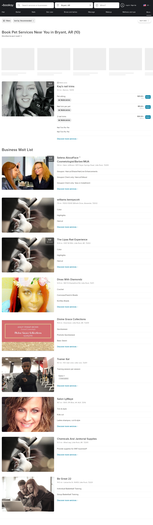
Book (148, 97)
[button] (35, 5)
